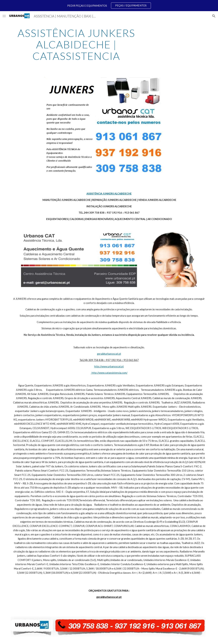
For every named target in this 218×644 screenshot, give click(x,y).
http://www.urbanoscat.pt (109, 366)
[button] (4, 16)
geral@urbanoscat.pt (109, 353)
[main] (76, 44)
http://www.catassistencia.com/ (109, 372)
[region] (109, 5)
